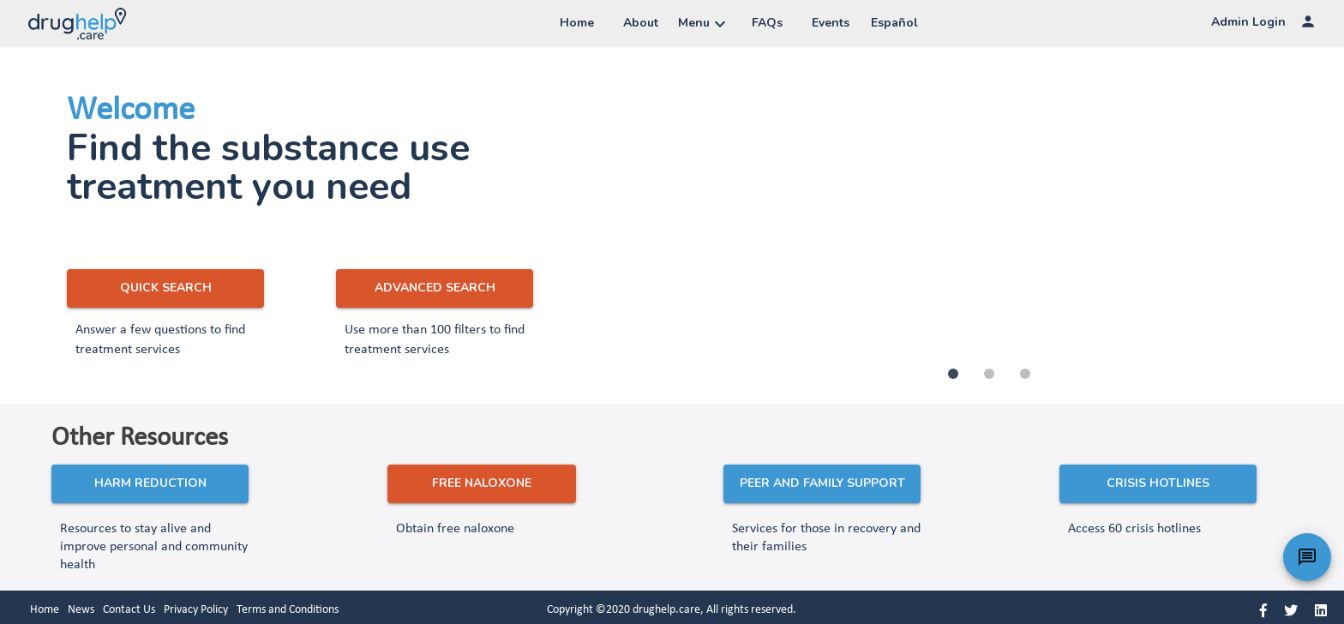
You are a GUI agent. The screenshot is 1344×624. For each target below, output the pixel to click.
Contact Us (129, 609)
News (81, 609)
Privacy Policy (196, 609)
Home (44, 609)
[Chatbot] (1307, 557)
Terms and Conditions (288, 609)
